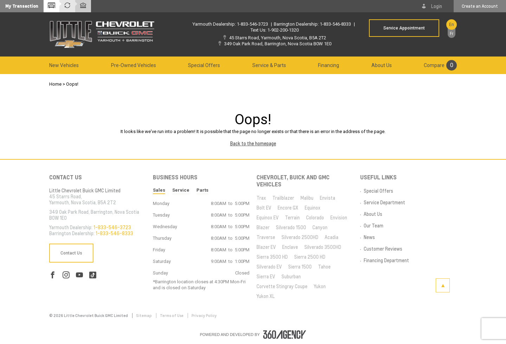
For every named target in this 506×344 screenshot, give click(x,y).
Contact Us (71, 253)
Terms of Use (172, 315)
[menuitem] (64, 65)
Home (55, 84)
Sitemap (144, 315)
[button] (22, 6)
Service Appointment (404, 28)
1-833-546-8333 (335, 24)
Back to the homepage (253, 143)
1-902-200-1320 (283, 30)
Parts (202, 190)
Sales (159, 190)
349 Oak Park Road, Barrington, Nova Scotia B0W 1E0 (277, 43)
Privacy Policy (204, 315)
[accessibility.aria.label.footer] (284, 334)
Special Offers (204, 65)
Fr (451, 33)
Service (180, 190)
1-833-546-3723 (252, 24)
